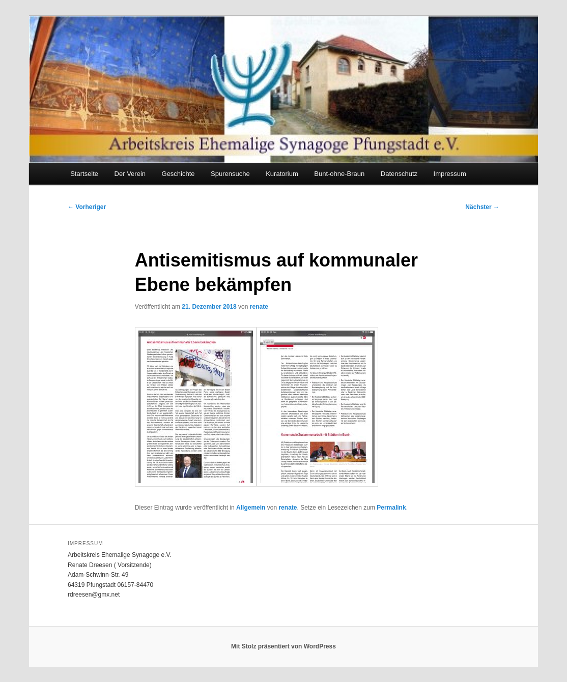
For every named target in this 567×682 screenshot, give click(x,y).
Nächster (482, 207)
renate (259, 306)
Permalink (391, 507)
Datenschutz (399, 173)
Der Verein (130, 173)
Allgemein (250, 507)
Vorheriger (87, 207)
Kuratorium (282, 173)
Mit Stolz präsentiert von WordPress (283, 646)
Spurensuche (230, 173)
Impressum (450, 173)
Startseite (84, 173)
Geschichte (178, 173)
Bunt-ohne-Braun (339, 173)
